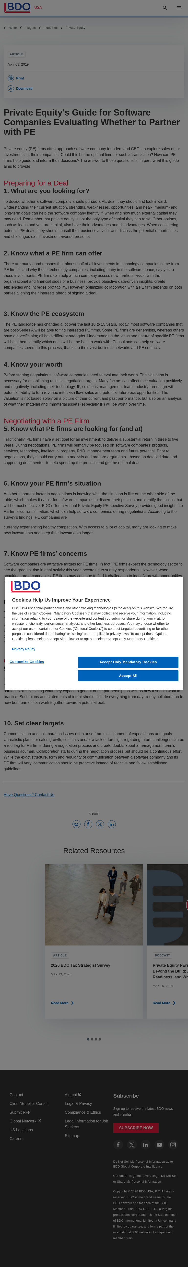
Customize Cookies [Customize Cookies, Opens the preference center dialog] (27, 662)
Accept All (128, 676)
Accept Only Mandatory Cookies (128, 662)
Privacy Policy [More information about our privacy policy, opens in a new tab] (23, 649)
